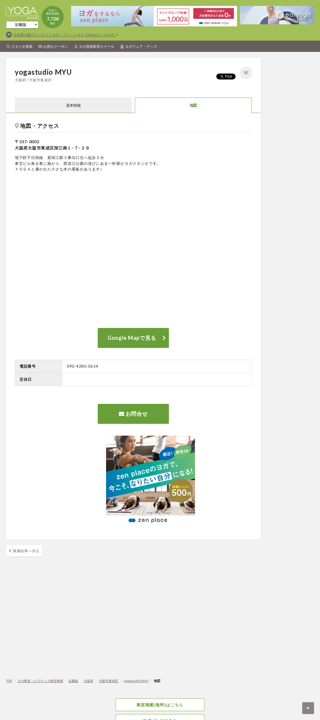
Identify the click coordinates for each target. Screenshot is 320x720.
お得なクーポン (55, 46)
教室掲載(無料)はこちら (160, 704)
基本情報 (73, 105)
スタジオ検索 (22, 46)
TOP (9, 681)
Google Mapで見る (132, 337)
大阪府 (88, 681)
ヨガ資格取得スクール (96, 46)
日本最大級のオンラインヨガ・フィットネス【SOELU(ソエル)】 (64, 35)
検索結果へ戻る (26, 551)
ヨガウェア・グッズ (141, 46)
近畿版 (73, 681)
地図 (193, 105)
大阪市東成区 (108, 681)
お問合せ (133, 413)
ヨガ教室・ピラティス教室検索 (40, 681)
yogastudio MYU (136, 681)
